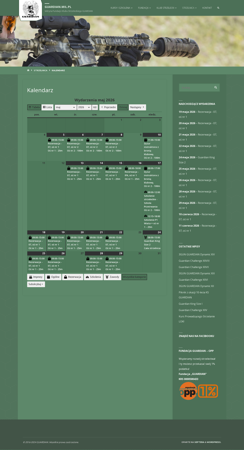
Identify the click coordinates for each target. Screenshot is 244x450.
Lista (47, 107)
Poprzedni (108, 107)
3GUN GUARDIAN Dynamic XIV (197, 254)
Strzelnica (40, 70)
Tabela (34, 107)
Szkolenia (93, 277)
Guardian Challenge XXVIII (194, 261)
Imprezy (35, 277)
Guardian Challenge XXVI (193, 280)
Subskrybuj (36, 284)
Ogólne (52, 277)
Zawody (112, 277)
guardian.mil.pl (58, 6)
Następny (137, 107)
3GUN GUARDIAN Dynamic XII (196, 286)
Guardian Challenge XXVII (194, 267)
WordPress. (214, 442)
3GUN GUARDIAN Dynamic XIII (197, 273)
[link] (218, 8)
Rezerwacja (72, 277)
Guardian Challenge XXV (193, 310)
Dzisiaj (123, 107)
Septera (199, 442)
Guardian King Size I (190, 304)
